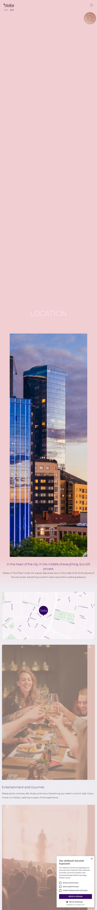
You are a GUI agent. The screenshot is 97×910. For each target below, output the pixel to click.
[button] (75, 902)
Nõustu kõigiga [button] (76, 896)
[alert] (75, 881)
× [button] (92, 859)
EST (12, 10)
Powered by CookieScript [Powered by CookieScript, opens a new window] (75, 905)
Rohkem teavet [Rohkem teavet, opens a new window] (64, 878)
